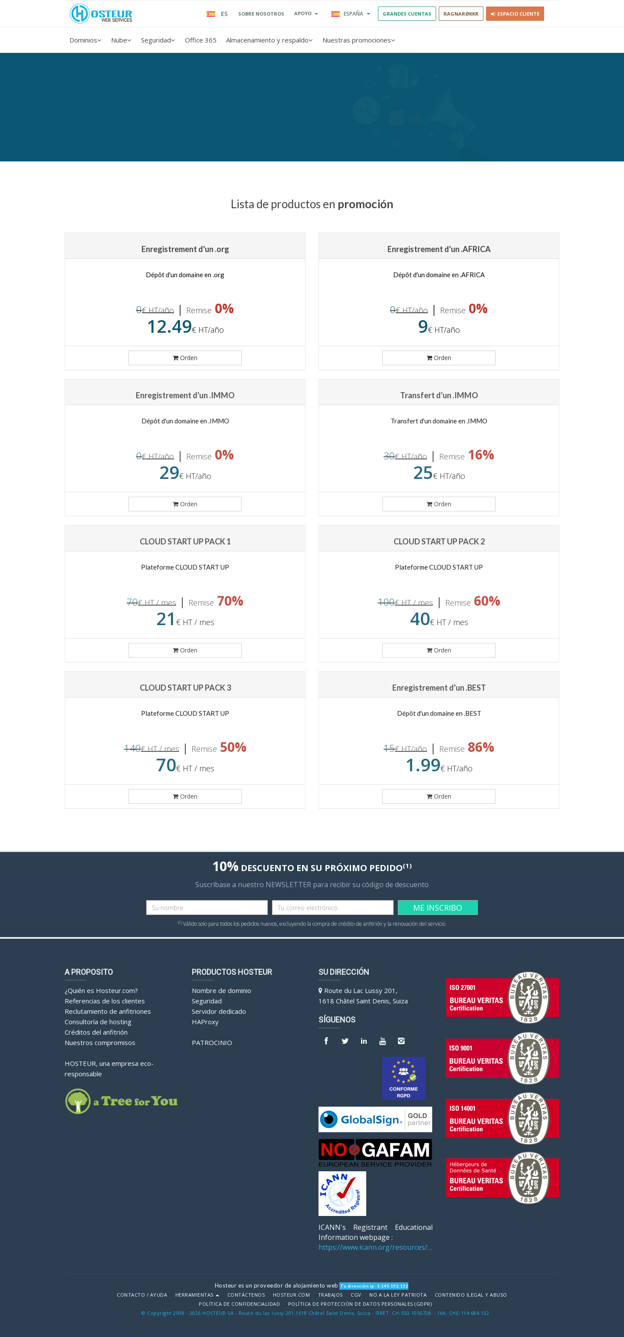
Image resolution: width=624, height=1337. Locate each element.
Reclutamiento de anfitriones (108, 1011)
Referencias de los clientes (105, 1000)
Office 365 (201, 40)
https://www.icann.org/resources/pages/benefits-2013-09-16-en (376, 1247)
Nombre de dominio (221, 990)
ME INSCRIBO (437, 907)
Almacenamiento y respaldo (269, 40)
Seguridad (158, 40)
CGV (356, 1295)
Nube (121, 40)
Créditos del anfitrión (96, 1032)
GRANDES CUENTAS (407, 13)
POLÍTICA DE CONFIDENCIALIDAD (239, 1304)
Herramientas (197, 1295)
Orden (185, 358)
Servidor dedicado (219, 1011)
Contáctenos (246, 1295)
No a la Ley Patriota (398, 1295)
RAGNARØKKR (461, 13)
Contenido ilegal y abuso (471, 1295)
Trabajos (330, 1295)
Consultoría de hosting (98, 1021)
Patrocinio (212, 1042)
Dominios (85, 40)
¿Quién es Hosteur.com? (101, 990)
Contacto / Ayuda (142, 1295)
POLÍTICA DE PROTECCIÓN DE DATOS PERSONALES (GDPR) (360, 1304)
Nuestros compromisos (100, 1042)
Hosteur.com (291, 1295)
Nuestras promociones (358, 40)
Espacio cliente (515, 13)
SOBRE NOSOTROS (261, 13)
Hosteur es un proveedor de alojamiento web (276, 1285)
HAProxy (205, 1021)
